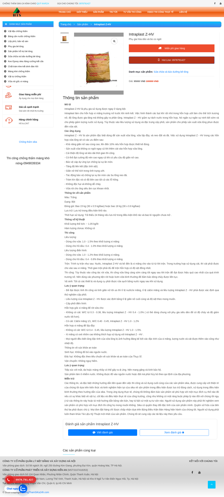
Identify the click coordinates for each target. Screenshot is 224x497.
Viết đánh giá (103, 432)
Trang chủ (65, 12)
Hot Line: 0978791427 (171, 59)
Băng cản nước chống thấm (19, 36)
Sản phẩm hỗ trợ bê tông (18, 51)
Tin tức (114, 12)
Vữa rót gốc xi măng (16, 81)
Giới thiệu (82, 12)
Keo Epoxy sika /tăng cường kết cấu (24, 61)
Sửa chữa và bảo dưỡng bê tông (22, 56)
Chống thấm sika (28, 141)
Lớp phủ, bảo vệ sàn (16, 41)
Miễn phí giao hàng (171, 48)
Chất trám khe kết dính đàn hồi (21, 66)
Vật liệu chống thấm (16, 31)
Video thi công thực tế (160, 12)
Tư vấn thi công (132, 12)
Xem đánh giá (174, 432)
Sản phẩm (98, 12)
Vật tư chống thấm (15, 76)
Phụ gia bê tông (14, 46)
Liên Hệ (183, 12)
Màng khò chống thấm (17, 71)
